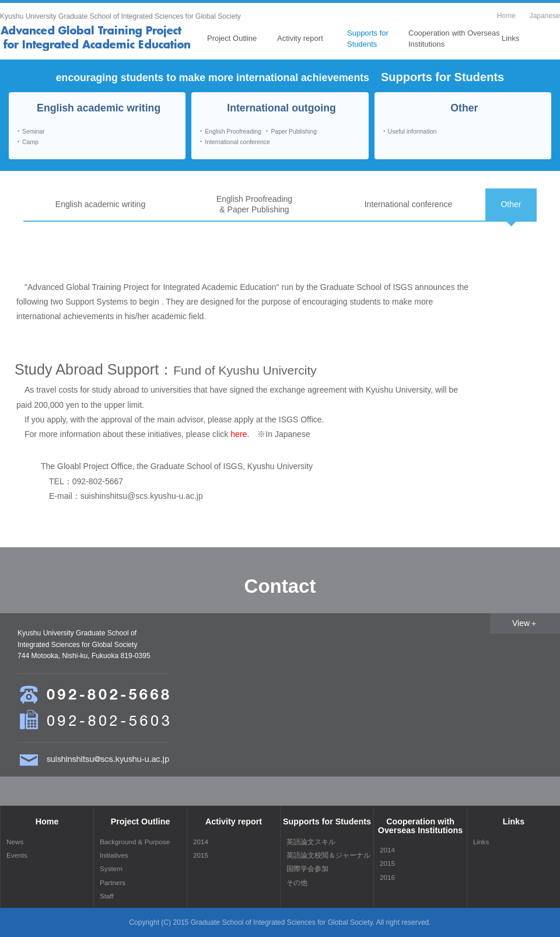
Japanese (545, 16)
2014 (200, 841)
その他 (296, 882)
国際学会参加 (307, 868)
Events (16, 855)
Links (510, 38)
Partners (112, 882)
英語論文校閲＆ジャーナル (328, 855)
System (111, 868)
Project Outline (232, 38)
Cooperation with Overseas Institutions (454, 38)
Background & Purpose (135, 841)
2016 (387, 877)
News (14, 841)
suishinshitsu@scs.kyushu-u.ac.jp (141, 496)
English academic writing (100, 204)
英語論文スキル (310, 841)
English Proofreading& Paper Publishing (254, 204)
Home (506, 16)
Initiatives (114, 855)
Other (511, 204)
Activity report (300, 38)
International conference (409, 204)
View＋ (525, 623)
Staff (107, 896)
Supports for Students (367, 38)
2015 (200, 855)
